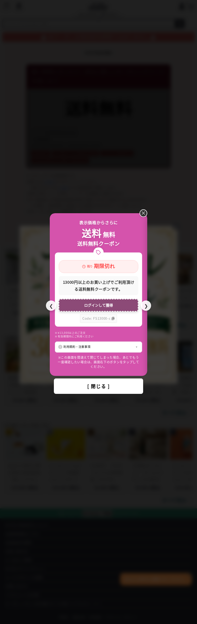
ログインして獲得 (98, 305)
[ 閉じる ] (98, 386)
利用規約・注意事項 (76, 347)
